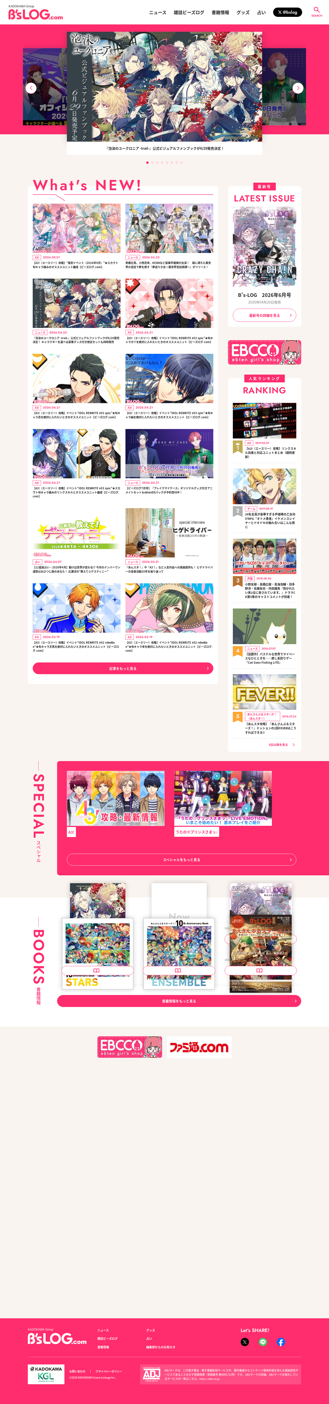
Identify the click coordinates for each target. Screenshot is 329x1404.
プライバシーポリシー (114, 1371)
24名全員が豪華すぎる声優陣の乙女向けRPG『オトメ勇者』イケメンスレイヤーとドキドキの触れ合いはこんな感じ (270, 521)
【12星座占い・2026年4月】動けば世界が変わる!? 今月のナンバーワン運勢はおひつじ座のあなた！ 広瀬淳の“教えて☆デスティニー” (76, 614)
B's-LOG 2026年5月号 (245, 1180)
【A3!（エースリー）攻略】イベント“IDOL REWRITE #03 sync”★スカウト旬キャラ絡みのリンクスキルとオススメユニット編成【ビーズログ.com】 (76, 527)
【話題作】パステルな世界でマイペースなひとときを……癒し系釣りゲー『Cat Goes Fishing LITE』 (270, 668)
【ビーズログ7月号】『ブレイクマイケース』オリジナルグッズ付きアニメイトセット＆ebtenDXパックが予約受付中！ (169, 524)
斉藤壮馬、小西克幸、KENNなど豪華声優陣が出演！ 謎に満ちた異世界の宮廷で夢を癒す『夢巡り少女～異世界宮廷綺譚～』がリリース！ (168, 270)
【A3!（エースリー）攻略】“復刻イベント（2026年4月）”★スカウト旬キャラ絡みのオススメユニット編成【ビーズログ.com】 (76, 270)
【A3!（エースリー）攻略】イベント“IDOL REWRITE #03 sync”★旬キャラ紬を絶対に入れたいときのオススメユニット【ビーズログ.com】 (168, 439)
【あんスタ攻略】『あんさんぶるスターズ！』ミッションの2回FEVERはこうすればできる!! (270, 741)
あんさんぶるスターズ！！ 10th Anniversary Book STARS (97, 1182)
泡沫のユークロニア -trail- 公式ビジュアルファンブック (97, 1046)
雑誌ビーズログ (189, 12)
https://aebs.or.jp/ (210, 1379)
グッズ (243, 12)
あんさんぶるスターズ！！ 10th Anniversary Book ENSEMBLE (179, 1182)
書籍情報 (220, 12)
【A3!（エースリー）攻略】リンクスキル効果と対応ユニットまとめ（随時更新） (270, 452)
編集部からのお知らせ (163, 1346)
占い (261, 12)
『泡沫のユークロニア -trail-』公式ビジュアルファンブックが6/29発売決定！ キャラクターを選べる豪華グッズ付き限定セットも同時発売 (76, 354)
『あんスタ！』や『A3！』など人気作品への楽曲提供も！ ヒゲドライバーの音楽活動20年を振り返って (169, 614)
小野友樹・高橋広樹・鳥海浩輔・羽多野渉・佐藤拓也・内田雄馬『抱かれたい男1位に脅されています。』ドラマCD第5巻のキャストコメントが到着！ (270, 595)
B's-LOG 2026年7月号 (164, 1043)
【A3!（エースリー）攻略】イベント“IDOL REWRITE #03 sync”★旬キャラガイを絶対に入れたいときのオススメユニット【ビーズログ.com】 (168, 354)
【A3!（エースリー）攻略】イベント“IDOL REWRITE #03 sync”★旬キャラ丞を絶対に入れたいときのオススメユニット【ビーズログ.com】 (76, 439)
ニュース (157, 12)
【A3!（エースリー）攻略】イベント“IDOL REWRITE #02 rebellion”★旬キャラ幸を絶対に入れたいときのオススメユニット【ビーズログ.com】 (169, 699)
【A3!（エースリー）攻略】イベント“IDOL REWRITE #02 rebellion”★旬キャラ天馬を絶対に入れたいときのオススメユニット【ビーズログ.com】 (76, 699)
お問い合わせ (78, 1371)
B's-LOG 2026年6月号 (264, 294)
